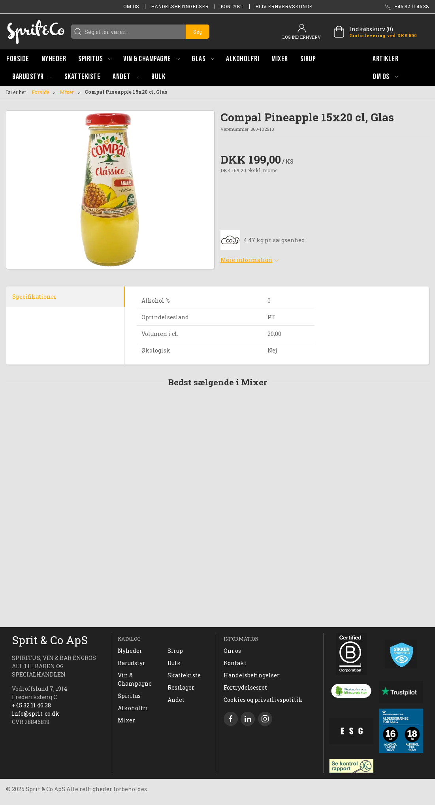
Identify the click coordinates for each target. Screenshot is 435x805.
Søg (197, 31)
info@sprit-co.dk (35, 713)
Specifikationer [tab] (34, 296)
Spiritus (129, 695)
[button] (94, 59)
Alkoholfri (133, 708)
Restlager (181, 687)
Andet (176, 699)
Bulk (174, 663)
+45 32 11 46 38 (31, 705)
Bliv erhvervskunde (283, 6)
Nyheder (130, 650)
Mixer (67, 92)
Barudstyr (131, 663)
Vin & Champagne (135, 679)
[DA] (35, 31)
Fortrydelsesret (245, 687)
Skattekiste (184, 675)
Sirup (175, 650)
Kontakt (231, 6)
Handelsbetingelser (180, 6)
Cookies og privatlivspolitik (263, 699)
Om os (131, 6)
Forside (40, 92)
